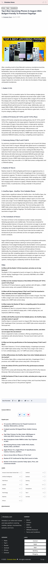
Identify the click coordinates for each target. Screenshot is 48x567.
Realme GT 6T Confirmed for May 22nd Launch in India (21, 462)
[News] (35, 488)
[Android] (35, 476)
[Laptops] (12, 488)
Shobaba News (9, 2)
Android (35, 545)
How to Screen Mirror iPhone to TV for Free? (17, 459)
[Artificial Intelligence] (12, 480)
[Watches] (12, 500)
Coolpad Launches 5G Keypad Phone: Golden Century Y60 (20, 434)
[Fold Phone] (12, 484)
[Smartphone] (35, 492)
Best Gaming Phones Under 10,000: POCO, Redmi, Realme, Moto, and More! (19, 449)
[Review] (12, 492)
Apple (35, 548)
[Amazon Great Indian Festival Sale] (12, 476)
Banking (35, 554)
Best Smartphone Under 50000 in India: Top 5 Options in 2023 (20, 444)
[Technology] (12, 496)
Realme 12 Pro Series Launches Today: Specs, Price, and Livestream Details (21, 466)
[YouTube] (35, 500)
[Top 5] (35, 496)
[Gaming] (35, 484)
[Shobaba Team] (7, 21)
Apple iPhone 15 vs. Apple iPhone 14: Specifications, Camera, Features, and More (20, 454)
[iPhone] (12, 504)
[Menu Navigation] (2, 2)
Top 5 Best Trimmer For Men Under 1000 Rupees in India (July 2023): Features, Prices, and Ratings (19, 439)
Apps (35, 551)
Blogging (35, 558)
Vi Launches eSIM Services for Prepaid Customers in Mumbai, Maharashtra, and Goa (20, 429)
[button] (43, 2)
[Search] (45, 2)
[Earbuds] (35, 480)
